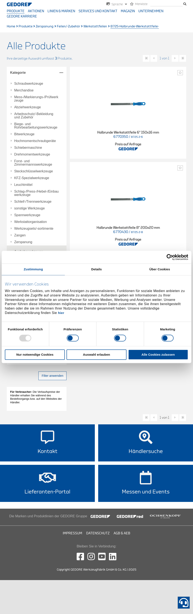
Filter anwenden (52, 375)
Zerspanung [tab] (23, 242)
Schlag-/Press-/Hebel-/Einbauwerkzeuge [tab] (36, 193)
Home (11, 26)
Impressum (72, 533)
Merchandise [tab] (24, 90)
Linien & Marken (61, 11)
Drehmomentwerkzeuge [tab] (32, 154)
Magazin (128, 11)
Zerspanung (44, 26)
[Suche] (166, 4)
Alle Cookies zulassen (158, 355)
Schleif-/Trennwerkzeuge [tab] (32, 201)
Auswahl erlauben (96, 355)
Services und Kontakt (98, 11)
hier (61, 313)
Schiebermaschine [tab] (28, 147)
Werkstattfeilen (95, 26)
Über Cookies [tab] (159, 269)
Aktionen (36, 11)
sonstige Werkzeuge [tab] (29, 208)
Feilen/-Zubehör (68, 26)
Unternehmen (150, 11)
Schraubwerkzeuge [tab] (28, 83)
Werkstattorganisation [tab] (30, 222)
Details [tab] (96, 269)
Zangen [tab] (20, 235)
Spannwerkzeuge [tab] (27, 215)
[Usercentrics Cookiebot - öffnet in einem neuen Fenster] (169, 257)
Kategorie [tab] (18, 72)
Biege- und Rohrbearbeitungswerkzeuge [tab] (35, 125)
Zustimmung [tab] (33, 269)
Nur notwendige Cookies (34, 355)
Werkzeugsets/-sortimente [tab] (33, 228)
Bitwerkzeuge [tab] (24, 134)
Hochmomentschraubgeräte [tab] (35, 141)
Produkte (15, 11)
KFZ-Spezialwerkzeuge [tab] (31, 178)
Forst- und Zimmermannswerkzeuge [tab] (33, 163)
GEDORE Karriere (22, 16)
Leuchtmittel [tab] (23, 184)
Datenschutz (98, 533)
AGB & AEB (122, 533)
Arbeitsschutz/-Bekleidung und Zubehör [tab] (33, 115)
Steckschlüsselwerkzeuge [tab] (33, 171)
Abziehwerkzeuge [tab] (27, 107)
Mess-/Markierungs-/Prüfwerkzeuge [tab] (36, 98)
